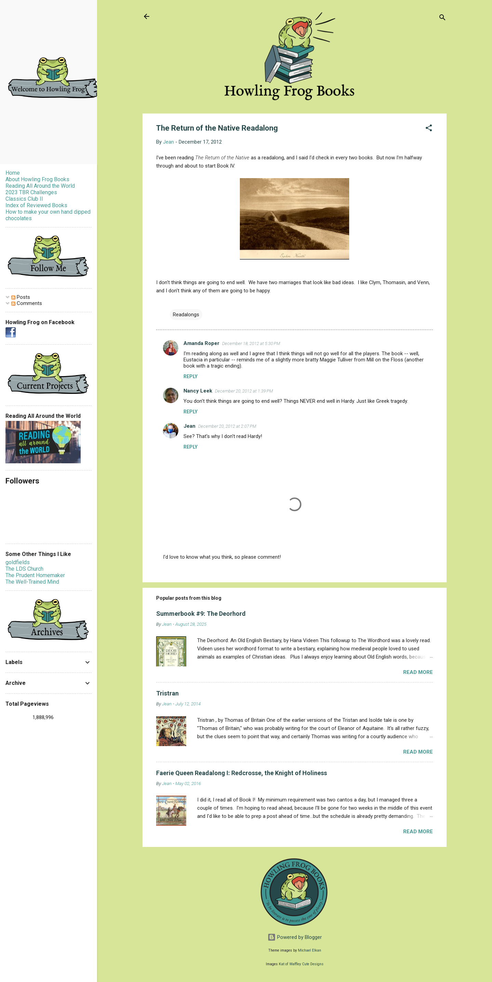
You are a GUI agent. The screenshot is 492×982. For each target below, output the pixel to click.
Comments (26, 303)
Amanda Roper (201, 343)
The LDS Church (24, 569)
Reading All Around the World (40, 186)
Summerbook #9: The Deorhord (201, 613)
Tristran (167, 693)
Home (12, 173)
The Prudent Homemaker (35, 575)
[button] (429, 129)
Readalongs (186, 314)
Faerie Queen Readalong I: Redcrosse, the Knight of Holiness (241, 773)
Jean (189, 426)
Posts (20, 297)
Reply (190, 376)
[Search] (442, 18)
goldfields (17, 562)
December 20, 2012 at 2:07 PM (227, 426)
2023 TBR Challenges (31, 192)
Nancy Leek (197, 391)
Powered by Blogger (295, 937)
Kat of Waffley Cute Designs (301, 964)
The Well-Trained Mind (32, 582)
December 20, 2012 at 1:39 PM (244, 391)
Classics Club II (24, 199)
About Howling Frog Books (37, 179)
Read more (418, 672)
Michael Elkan (309, 950)
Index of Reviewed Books (36, 205)
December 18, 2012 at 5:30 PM (251, 343)
